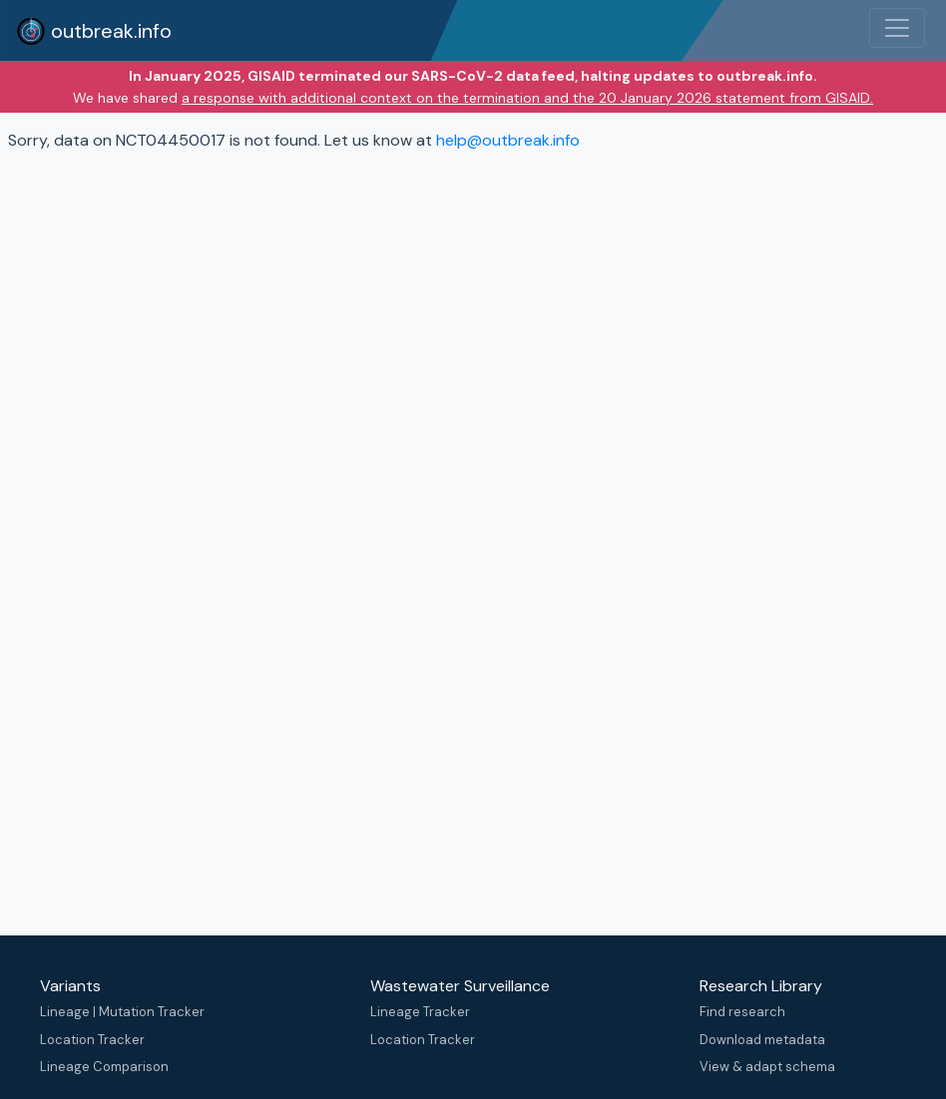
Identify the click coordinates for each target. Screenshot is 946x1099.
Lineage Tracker (420, 1011)
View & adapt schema (767, 1066)
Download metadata (762, 1039)
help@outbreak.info (508, 140)
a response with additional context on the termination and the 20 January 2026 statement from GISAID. (527, 98)
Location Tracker (92, 1039)
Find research (742, 1011)
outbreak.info (94, 31)
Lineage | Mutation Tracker (122, 1011)
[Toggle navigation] (897, 28)
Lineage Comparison (104, 1066)
